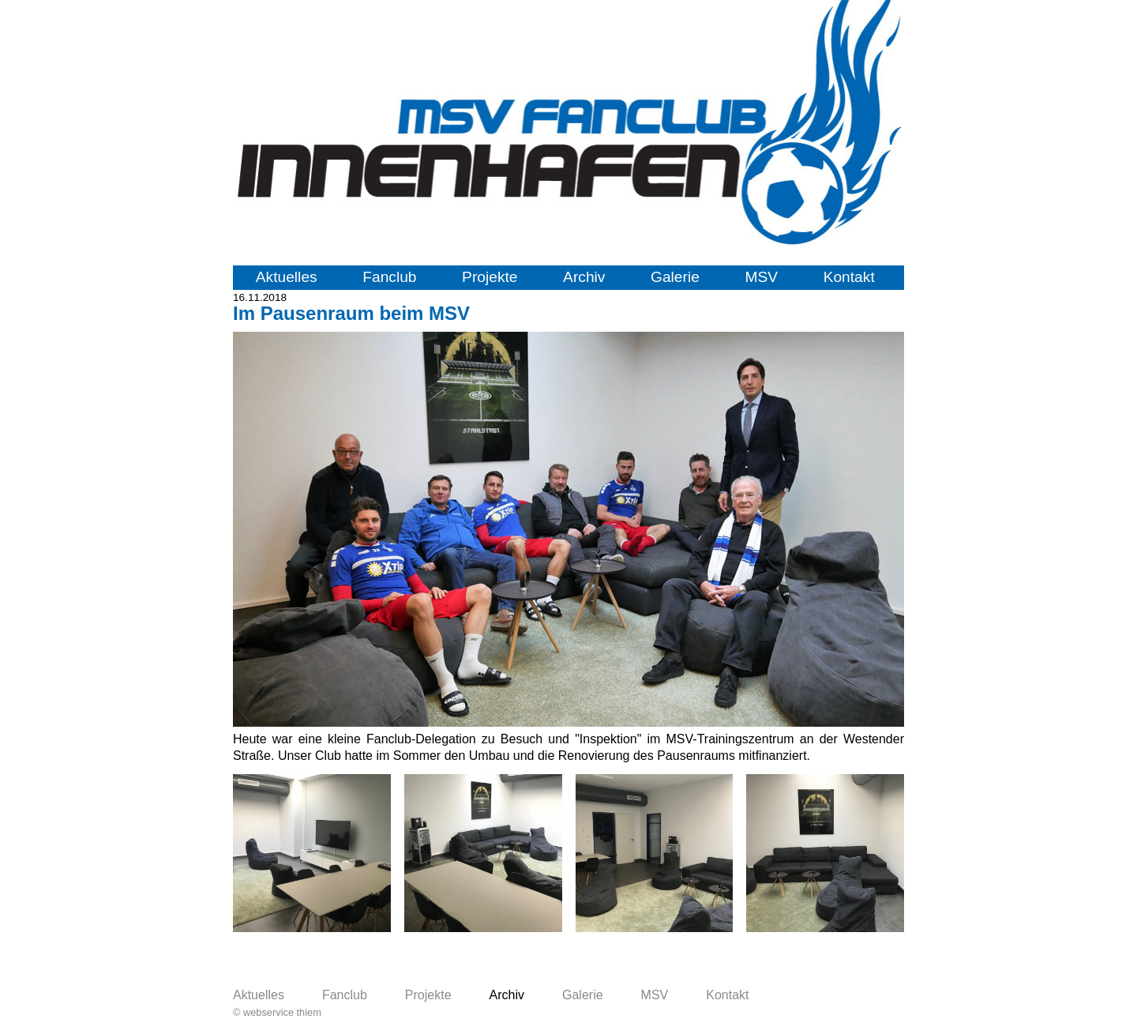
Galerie (675, 277)
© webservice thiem (277, 1012)
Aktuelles (286, 277)
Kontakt (849, 277)
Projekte (489, 277)
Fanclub (389, 277)
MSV (761, 277)
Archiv (584, 277)
